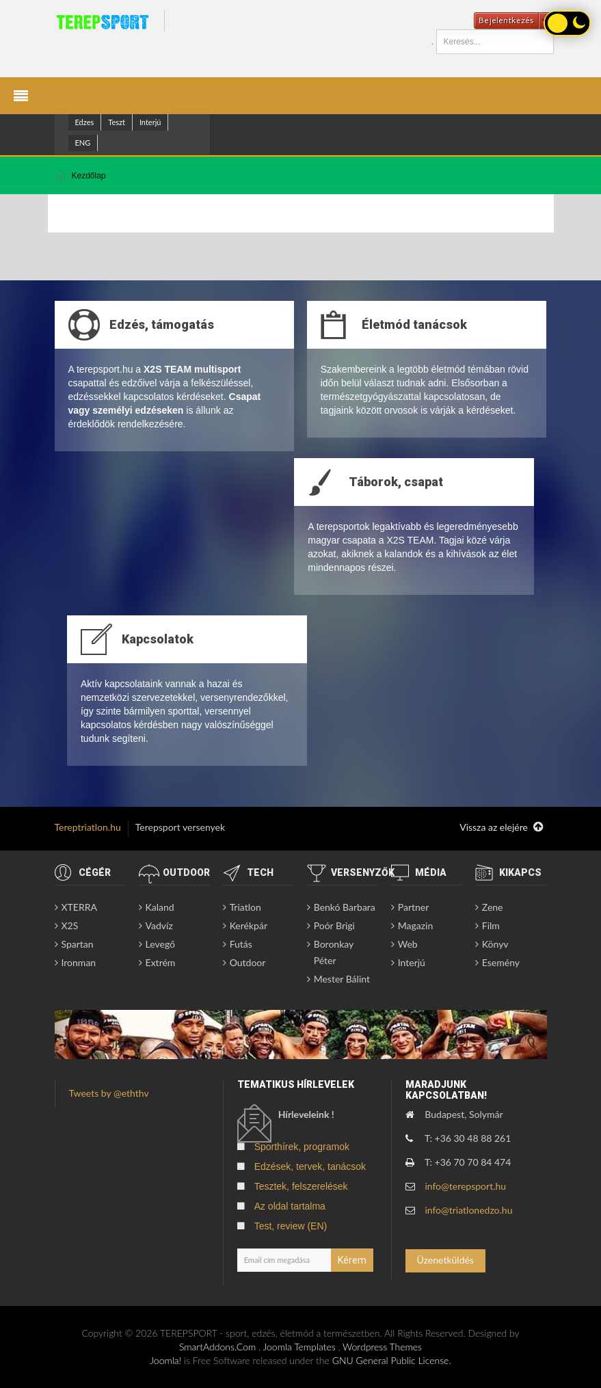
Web (408, 944)
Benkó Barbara (344, 907)
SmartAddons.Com (217, 1346)
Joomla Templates (299, 1346)
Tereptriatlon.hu (88, 827)
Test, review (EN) (291, 1225)
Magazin (415, 925)
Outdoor (248, 962)
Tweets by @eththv (109, 1093)
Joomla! (165, 1360)
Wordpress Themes (382, 1346)
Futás (241, 944)
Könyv (495, 944)
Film (491, 925)
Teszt (116, 122)
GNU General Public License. (391, 1360)
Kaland (160, 907)
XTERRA (79, 907)
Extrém (161, 962)
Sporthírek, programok (301, 1146)
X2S (70, 925)
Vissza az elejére (501, 827)
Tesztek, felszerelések (301, 1186)
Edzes (84, 122)
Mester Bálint (342, 979)
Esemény (501, 962)
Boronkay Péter (333, 952)
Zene (492, 907)
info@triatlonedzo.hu (468, 1210)
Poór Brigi (334, 925)
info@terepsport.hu (465, 1186)
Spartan (78, 944)
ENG (83, 142)
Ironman (79, 962)
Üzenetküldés (445, 1260)
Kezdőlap (89, 176)
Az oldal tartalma (289, 1206)
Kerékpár (248, 925)
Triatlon (245, 907)
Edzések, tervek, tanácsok (310, 1166)
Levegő (160, 944)
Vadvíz (159, 925)
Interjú (150, 122)
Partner (413, 907)
